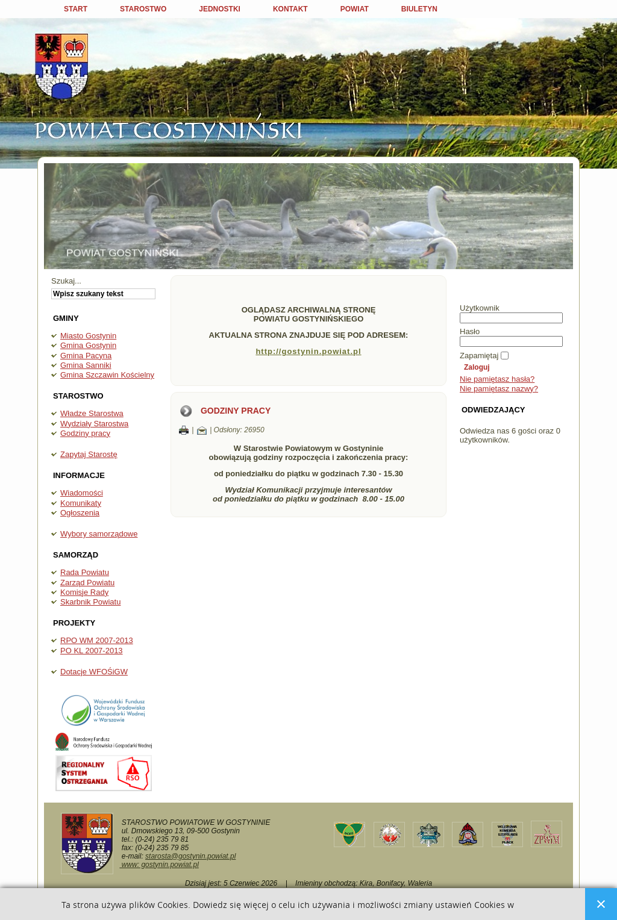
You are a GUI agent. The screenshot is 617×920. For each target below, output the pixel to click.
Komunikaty (80, 503)
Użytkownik (480, 307)
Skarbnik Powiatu (90, 601)
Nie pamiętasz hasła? (497, 379)
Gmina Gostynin (88, 345)
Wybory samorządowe (98, 533)
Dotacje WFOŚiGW (94, 671)
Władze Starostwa (92, 413)
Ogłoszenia (79, 512)
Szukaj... (66, 280)
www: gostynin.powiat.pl (158, 864)
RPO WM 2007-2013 (96, 640)
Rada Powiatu (84, 572)
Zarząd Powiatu (87, 582)
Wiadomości (81, 492)
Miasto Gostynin (88, 335)
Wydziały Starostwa (94, 423)
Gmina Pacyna (85, 355)
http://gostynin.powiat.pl (308, 351)
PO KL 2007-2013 (91, 650)
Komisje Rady (84, 592)
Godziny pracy (85, 433)
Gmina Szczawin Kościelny (107, 374)
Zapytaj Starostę (88, 454)
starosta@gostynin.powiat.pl (190, 856)
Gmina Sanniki (85, 365)
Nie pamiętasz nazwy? (499, 388)
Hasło (470, 331)
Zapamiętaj (479, 355)
